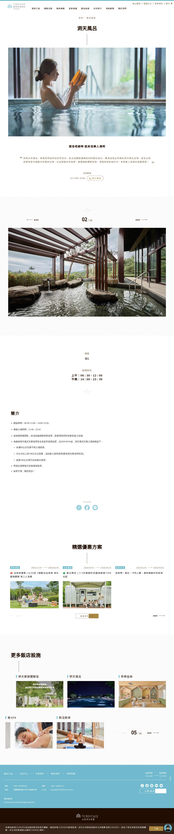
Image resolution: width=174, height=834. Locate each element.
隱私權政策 (8, 798)
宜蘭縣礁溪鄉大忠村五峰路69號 (24, 789)
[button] (33, 220)
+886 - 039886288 (20, 786)
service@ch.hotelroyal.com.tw (62, 789)
